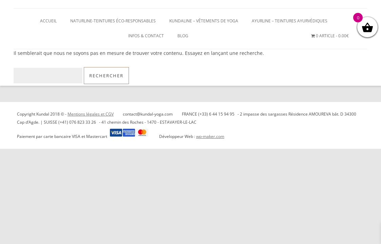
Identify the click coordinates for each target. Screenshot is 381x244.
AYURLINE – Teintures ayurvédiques (289, 21)
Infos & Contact (146, 36)
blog (182, 36)
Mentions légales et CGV (91, 114)
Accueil (48, 21)
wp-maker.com (210, 136)
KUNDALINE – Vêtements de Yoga (203, 21)
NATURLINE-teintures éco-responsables (113, 21)
